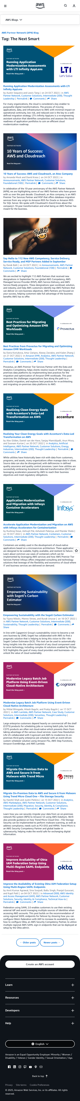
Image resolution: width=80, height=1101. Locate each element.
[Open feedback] (76, 551)
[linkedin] (14, 1067)
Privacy (9, 1084)
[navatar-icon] (74, 6)
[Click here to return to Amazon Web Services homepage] (40, 5)
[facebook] (9, 1067)
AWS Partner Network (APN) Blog (20, 32)
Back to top (40, 1076)
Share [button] (52, 98)
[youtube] (30, 1067)
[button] (40, 20)
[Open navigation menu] (5, 6)
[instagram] (20, 1067)
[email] (41, 1067)
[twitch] (25, 1067)
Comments (37, 98)
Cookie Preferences (39, 1084)
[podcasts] (35, 1067)
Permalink (22, 98)
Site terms (21, 1084)
